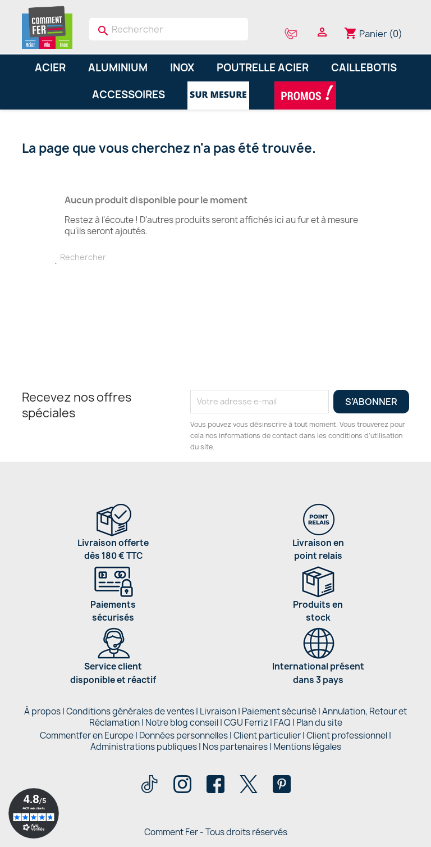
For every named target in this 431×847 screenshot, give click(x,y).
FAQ (282, 722)
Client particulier (267, 735)
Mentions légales (307, 747)
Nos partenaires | (238, 747)
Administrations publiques (143, 747)
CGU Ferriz (246, 722)
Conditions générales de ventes (130, 711)
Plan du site (319, 722)
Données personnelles (183, 735)
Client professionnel (346, 735)
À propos (42, 711)
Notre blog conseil (181, 722)
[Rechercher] (168, 29)
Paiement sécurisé (279, 711)
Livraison (218, 711)
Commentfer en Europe (87, 735)
